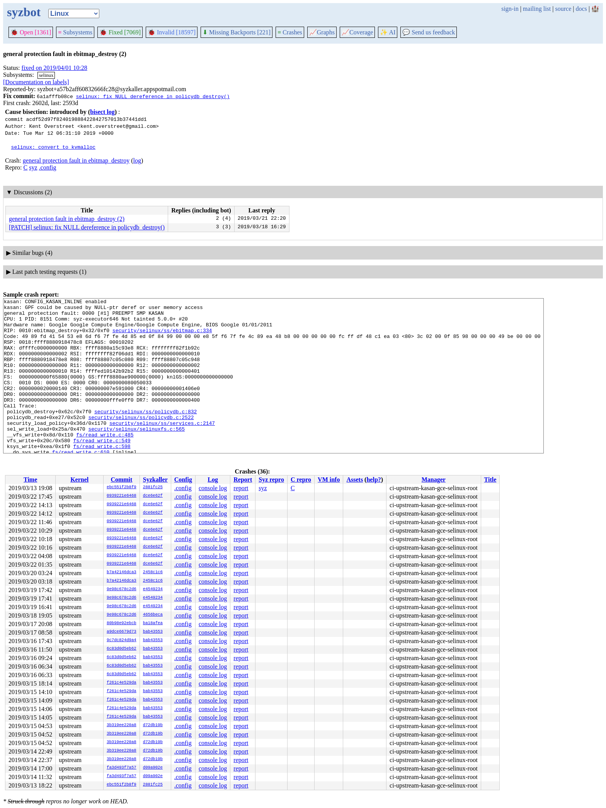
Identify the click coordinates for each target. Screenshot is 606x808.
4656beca (153, 615)
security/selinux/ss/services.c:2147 (162, 448)
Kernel (79, 479)
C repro (301, 479)
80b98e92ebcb (121, 623)
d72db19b (153, 725)
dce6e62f (153, 496)
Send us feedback (428, 32)
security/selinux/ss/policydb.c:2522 (141, 441)
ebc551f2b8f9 (121, 487)
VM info (329, 479)
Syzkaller (155, 479)
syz (33, 167)
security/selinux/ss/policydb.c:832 (145, 434)
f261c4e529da (121, 683)
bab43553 (153, 632)
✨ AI (387, 32)
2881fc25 (153, 487)
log (137, 160)
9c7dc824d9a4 (121, 640)
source (563, 8)
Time (30, 479)
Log (213, 479)
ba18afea (153, 623)
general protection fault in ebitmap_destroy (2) (66, 219)
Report (242, 479)
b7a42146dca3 (121, 572)
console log (213, 488)
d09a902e (153, 768)
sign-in (509, 8)
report (240, 488)
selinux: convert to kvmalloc (53, 146)
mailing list (537, 8)
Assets (354, 479)
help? (373, 479)
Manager (434, 479)
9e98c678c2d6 (121, 589)
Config (183, 479)
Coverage (357, 32)
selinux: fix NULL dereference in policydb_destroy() (153, 96)
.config (47, 167)
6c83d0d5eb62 (121, 649)
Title (490, 479)
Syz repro (271, 479)
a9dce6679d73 (121, 632)
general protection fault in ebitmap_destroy (76, 160)
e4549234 (153, 589)
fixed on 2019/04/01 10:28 (54, 68)
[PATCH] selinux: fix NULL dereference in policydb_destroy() (87, 227)
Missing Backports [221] (237, 32)
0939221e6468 (121, 496)
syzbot (24, 12)
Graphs (322, 32)
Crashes (289, 32)
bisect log (102, 112)
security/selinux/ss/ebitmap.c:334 (162, 337)
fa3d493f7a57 (121, 768)
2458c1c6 (153, 572)
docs (581, 8)
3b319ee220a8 (121, 725)
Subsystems (75, 32)
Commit (121, 479)
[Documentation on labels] (36, 82)
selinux (46, 75)
